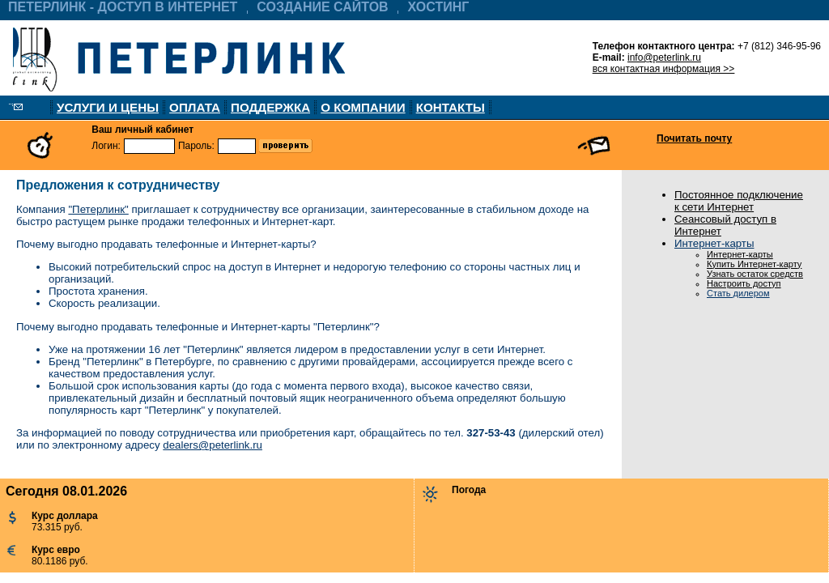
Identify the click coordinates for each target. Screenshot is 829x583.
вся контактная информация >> (664, 68)
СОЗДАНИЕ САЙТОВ (322, 7)
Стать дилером (738, 293)
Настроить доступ (744, 283)
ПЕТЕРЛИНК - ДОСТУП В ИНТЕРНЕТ (122, 7)
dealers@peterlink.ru (212, 445)
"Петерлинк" (98, 209)
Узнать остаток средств (755, 274)
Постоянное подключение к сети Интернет (738, 201)
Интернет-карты (714, 243)
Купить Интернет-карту (754, 264)
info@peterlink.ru (664, 57)
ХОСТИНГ (439, 7)
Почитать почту (694, 138)
